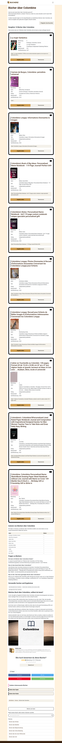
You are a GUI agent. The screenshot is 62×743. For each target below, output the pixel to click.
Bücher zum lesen (31, 708)
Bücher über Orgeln (14, 689)
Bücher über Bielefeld (14, 724)
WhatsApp (42, 678)
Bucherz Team (18, 648)
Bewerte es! (31, 665)
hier (36, 572)
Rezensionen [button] (41, 59)
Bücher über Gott (13, 736)
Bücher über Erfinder (14, 721)
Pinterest (19, 678)
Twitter (42, 675)
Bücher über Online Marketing (16, 730)
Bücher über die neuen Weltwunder (17, 733)
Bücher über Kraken (14, 693)
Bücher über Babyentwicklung (16, 727)
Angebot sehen (20, 59)
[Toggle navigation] (53, 2)
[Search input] (30, 715)
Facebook (19, 675)
